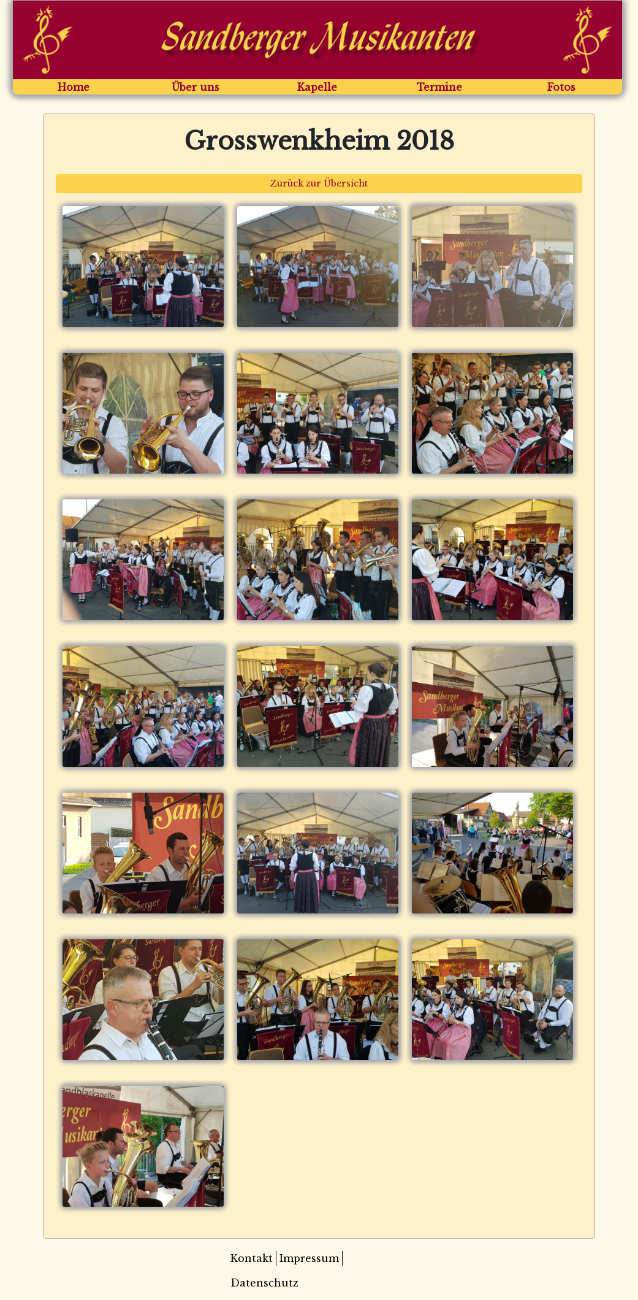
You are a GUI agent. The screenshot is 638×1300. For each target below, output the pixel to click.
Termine (439, 87)
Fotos (561, 87)
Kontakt (251, 1258)
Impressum (309, 1258)
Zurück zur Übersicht (319, 183)
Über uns (195, 87)
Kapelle (317, 87)
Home (73, 87)
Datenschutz (264, 1283)
